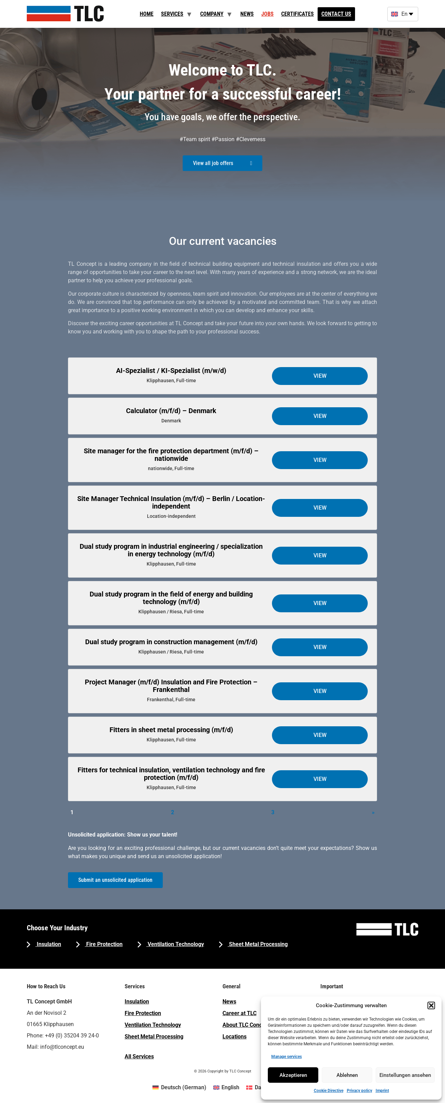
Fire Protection (104, 944)
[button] (431, 1005)
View (320, 376)
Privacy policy (359, 1090)
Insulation (48, 944)
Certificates (297, 14)
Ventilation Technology (175, 944)
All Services (139, 1056)
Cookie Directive (328, 1090)
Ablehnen (347, 1075)
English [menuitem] (230, 1087)
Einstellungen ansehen (405, 1075)
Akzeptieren (293, 1075)
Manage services (286, 1056)
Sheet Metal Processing (258, 944)
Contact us (336, 14)
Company (212, 14)
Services (172, 14)
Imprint (382, 1090)
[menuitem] (179, 1087)
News (247, 14)
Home (146, 14)
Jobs (267, 14)
